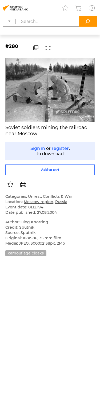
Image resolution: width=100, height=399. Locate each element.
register (60, 148)
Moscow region (38, 201)
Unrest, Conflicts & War (50, 196)
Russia (61, 201)
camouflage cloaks (26, 253)
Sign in (37, 148)
